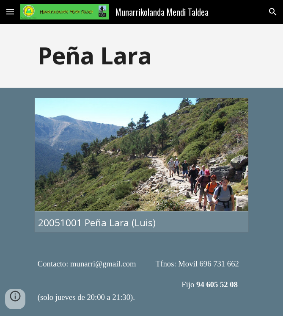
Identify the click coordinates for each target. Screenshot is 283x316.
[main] (141, 56)
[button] (10, 11)
